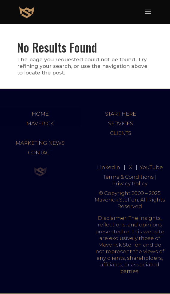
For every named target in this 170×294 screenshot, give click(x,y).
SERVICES (120, 123)
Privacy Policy (129, 183)
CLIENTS (120, 133)
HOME (40, 114)
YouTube (151, 167)
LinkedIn (108, 167)
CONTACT (40, 153)
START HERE (120, 114)
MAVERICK (40, 123)
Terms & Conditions (128, 177)
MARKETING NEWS (40, 143)
